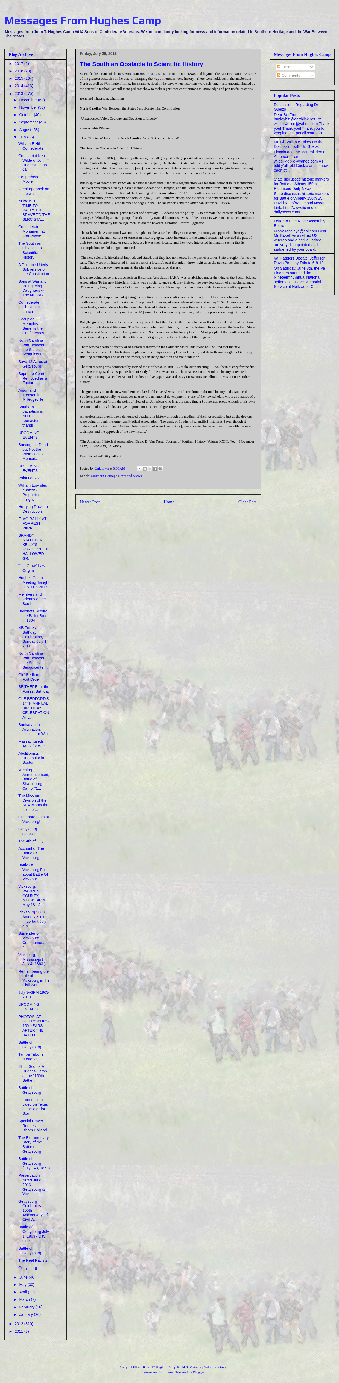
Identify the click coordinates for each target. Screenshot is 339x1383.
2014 (19, 86)
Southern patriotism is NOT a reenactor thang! (30, 416)
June (23, 1277)
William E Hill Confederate (30, 146)
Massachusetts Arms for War (31, 743)
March (25, 1299)
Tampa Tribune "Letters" (31, 1056)
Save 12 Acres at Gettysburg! (32, 363)
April (23, 1292)
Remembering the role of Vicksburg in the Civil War (33, 978)
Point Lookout (30, 478)
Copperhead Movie (28, 179)
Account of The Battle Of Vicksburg (31, 853)
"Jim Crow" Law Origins (31, 568)
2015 (19, 78)
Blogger (198, 1372)
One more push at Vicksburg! (33, 819)
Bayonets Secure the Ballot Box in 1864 (33, 616)
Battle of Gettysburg (29, 1044)
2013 (19, 93)
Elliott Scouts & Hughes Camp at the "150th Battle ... (32, 1073)
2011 (19, 1331)
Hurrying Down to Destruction (33, 509)
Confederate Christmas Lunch (29, 307)
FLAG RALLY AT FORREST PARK (32, 523)
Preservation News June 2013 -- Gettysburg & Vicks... (31, 1184)
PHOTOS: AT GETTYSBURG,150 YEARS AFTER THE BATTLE (34, 1026)
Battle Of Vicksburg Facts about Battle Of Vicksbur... (33, 872)
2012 (19, 1324)
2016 (19, 71)
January (26, 1314)
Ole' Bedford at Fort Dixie (31, 677)
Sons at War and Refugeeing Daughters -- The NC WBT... (33, 288)
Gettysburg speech (27, 831)
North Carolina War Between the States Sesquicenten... (33, 347)
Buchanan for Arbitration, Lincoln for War (33, 729)
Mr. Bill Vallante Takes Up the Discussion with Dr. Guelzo (298, 144)
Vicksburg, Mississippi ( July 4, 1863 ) (31, 959)
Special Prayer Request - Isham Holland (32, 1126)
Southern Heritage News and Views (116, 476)
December (28, 100)
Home (169, 501)
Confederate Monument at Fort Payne (31, 231)
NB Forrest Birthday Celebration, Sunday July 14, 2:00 (34, 637)
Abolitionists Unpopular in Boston (31, 758)
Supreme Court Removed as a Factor (32, 378)
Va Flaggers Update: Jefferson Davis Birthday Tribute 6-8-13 (300, 260)
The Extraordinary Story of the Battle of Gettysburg (33, 1145)
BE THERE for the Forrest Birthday (34, 689)
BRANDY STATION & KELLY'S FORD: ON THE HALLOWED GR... (34, 547)
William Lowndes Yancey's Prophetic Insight (32, 492)
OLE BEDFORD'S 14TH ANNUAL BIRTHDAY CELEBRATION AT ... (33, 708)
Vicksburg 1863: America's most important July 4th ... (33, 919)
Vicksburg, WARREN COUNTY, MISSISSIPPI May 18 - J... (31, 895)
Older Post (247, 501)
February (27, 1307)
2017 (19, 63)
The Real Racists (33, 1260)
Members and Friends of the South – (32, 599)
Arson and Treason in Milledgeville (30, 395)
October (26, 115)
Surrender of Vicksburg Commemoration (33, 940)
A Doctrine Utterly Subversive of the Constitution (33, 269)
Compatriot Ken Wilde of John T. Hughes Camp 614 (33, 163)
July (23, 137)
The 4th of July (30, 841)
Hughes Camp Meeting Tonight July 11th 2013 (33, 582)
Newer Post (90, 501)
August (25, 130)
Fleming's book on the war (33, 191)
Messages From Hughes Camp (82, 20)
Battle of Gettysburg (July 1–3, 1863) (34, 1163)
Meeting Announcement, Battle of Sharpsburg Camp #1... (33, 779)
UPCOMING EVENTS (28, 435)
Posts (284, 67)
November (28, 107)
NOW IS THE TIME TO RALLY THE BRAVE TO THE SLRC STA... (34, 210)
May (23, 1284)
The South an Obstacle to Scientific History (30, 250)
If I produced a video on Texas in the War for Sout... (33, 1107)
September (29, 122)
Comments (288, 75)
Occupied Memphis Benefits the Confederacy (31, 326)
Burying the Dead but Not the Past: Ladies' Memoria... (33, 452)
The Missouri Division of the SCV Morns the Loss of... (33, 803)
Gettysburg (27, 1268)
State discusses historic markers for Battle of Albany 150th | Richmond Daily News (301, 184)
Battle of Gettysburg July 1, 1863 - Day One (33, 1234)
